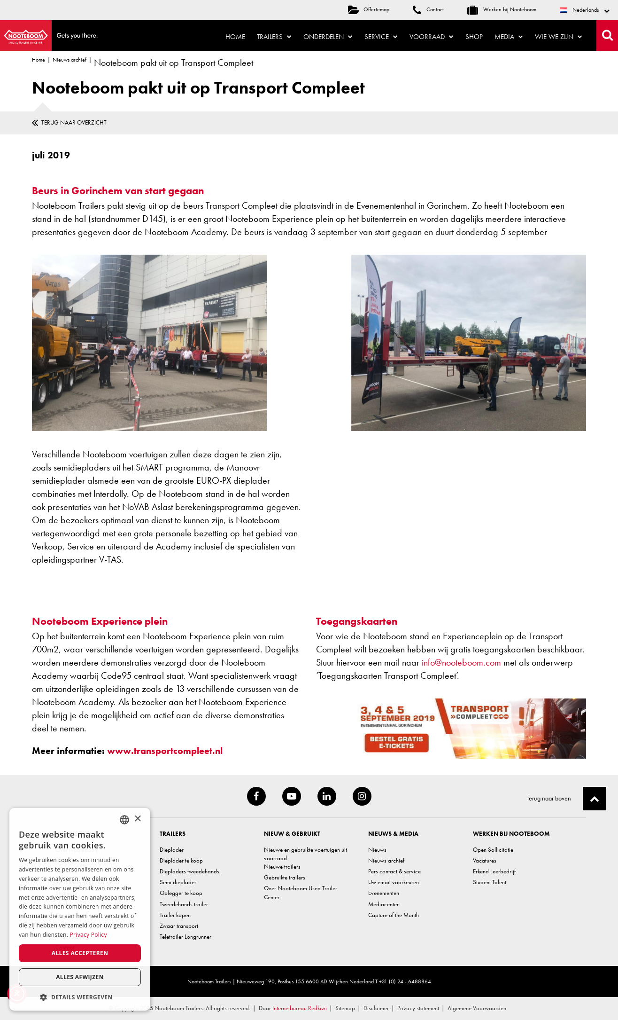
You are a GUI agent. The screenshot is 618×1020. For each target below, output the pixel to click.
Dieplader (172, 850)
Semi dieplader (178, 882)
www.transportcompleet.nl (165, 751)
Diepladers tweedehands (189, 871)
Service (381, 36)
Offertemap (368, 9)
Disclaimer (376, 1008)
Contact (428, 9)
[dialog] (79, 909)
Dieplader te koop (181, 860)
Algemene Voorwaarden (477, 1008)
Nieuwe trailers (282, 867)
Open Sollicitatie (493, 850)
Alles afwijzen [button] (80, 977)
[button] (80, 996)
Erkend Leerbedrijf (494, 871)
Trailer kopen (175, 915)
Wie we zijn (558, 36)
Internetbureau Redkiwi (299, 1008)
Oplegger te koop (181, 893)
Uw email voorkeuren (393, 882)
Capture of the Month (393, 915)
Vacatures (484, 860)
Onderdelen (328, 36)
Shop (474, 36)
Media (508, 36)
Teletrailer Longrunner (185, 937)
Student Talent (489, 882)
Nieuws (377, 850)
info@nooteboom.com (461, 662)
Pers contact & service (394, 871)
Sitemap (345, 1008)
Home (235, 36)
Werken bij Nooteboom (501, 9)
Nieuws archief (69, 59)
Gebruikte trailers (284, 877)
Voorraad (431, 36)
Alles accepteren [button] (80, 953)
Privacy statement (418, 1008)
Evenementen (383, 893)
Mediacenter (383, 904)
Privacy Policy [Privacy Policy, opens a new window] (88, 935)
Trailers (274, 36)
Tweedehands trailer (184, 904)
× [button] (137, 819)
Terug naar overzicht (74, 122)
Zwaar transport (179, 926)
